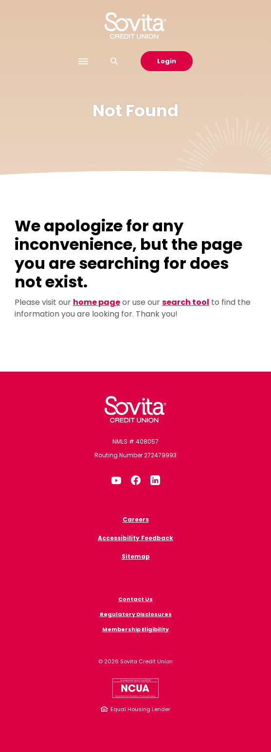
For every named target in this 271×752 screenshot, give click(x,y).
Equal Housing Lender (140, 709)
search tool (185, 302)
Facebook (136, 480)
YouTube (116, 480)
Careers (136, 519)
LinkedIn (155, 480)
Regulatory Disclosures (136, 614)
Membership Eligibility (135, 629)
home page (96, 302)
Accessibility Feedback (135, 538)
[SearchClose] (114, 61)
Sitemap (136, 556)
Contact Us (135, 599)
